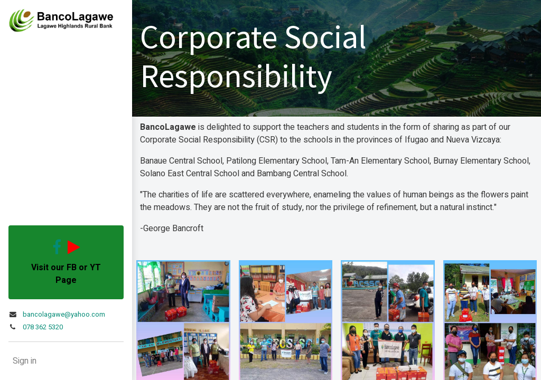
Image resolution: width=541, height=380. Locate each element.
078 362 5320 (43, 327)
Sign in (24, 361)
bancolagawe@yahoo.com (64, 314)
